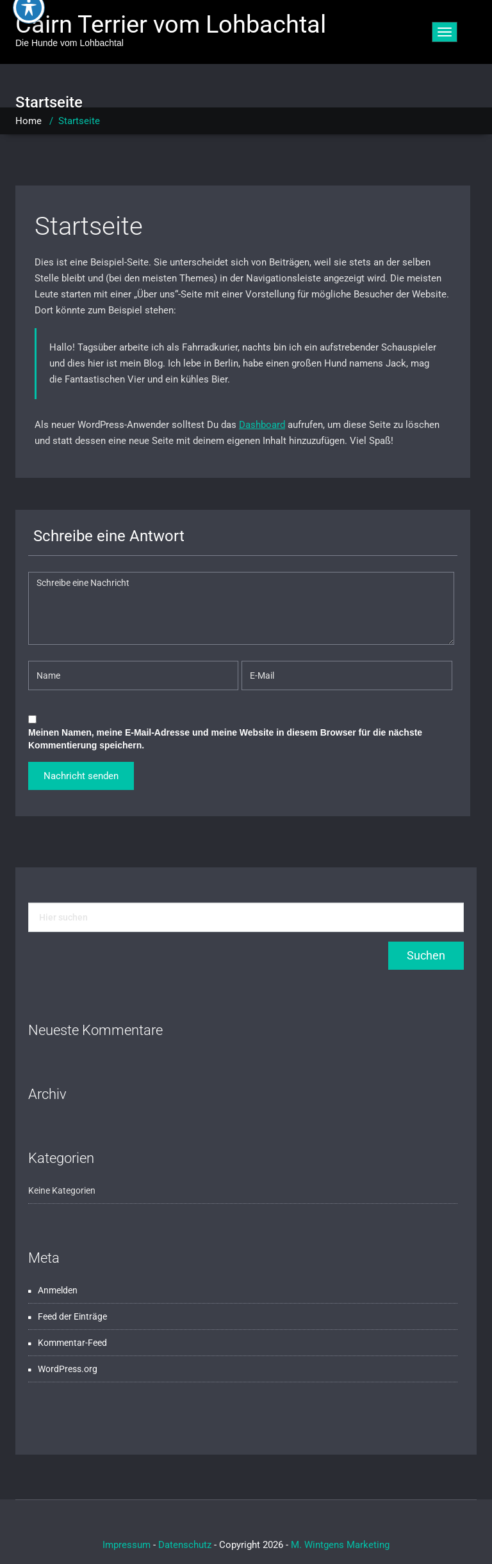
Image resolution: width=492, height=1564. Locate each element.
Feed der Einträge (72, 1316)
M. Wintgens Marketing (340, 1545)
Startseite (89, 226)
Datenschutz (184, 1545)
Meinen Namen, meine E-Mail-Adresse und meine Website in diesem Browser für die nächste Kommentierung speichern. (225, 738)
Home (28, 121)
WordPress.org (67, 1369)
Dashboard (262, 424)
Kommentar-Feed (72, 1343)
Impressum (126, 1545)
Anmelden (58, 1290)
